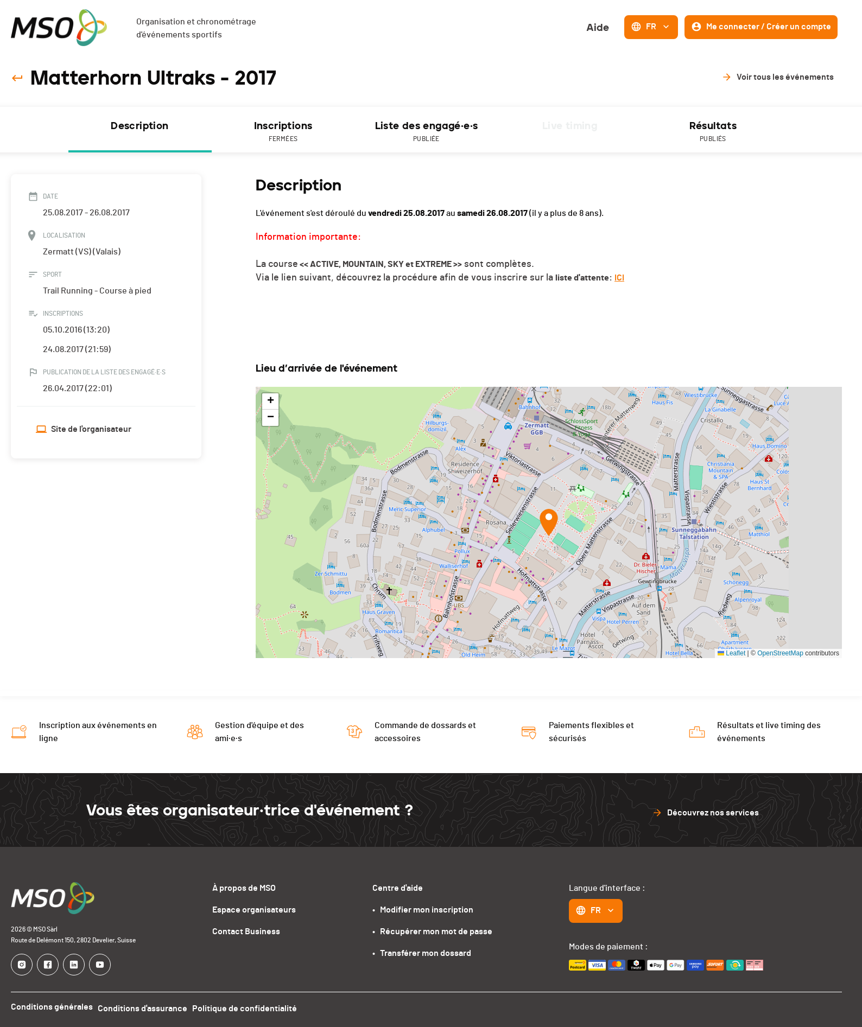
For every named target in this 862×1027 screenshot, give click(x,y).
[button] (548, 522)
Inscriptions (283, 132)
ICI (619, 277)
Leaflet (731, 653)
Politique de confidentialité (252, 1007)
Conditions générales (52, 1007)
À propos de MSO (244, 888)
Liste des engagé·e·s (427, 132)
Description (139, 126)
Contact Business (246, 931)
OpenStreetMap (780, 653)
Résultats (713, 132)
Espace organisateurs (254, 909)
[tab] (140, 129)
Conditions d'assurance (146, 1007)
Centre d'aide (397, 888)
